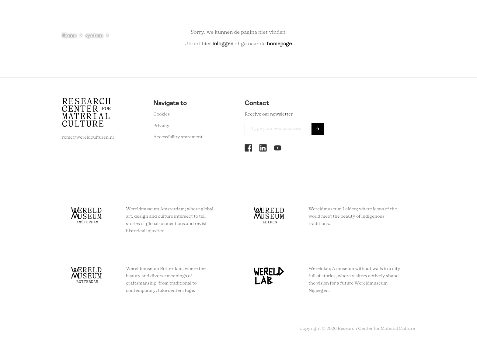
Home (69, 35)
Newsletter (368, 15)
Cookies (161, 114)
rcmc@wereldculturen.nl (88, 137)
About (314, 15)
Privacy (161, 126)
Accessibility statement (178, 137)
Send (318, 129)
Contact (338, 15)
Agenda (289, 15)
